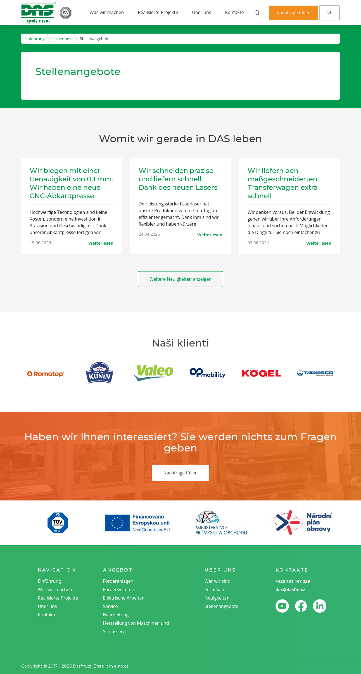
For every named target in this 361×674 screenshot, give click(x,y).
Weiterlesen (100, 243)
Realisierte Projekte (158, 12)
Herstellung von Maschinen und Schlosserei (136, 627)
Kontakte (234, 12)
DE (329, 12)
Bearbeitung (116, 615)
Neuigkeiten (217, 598)
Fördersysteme (118, 589)
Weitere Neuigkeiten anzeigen (180, 279)
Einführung (34, 38)
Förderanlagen (118, 581)
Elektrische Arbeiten (124, 598)
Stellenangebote (221, 606)
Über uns (201, 12)
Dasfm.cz (82, 666)
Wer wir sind (218, 581)
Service (110, 606)
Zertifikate (215, 589)
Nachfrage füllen (293, 13)
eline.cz (121, 666)
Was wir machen (107, 12)
